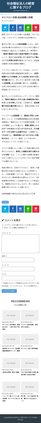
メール (5, 265)
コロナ (6, 202)
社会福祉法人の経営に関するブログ (20, 5)
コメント (6, 233)
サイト (4, 274)
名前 (4, 256)
